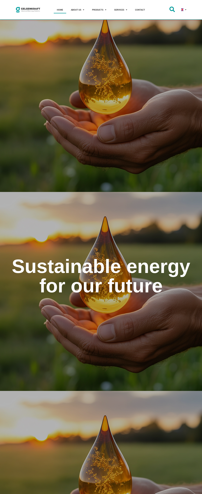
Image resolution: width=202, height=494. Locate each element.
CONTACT (140, 10)
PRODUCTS (99, 9)
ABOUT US (77, 9)
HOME (60, 10)
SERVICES (120, 9)
